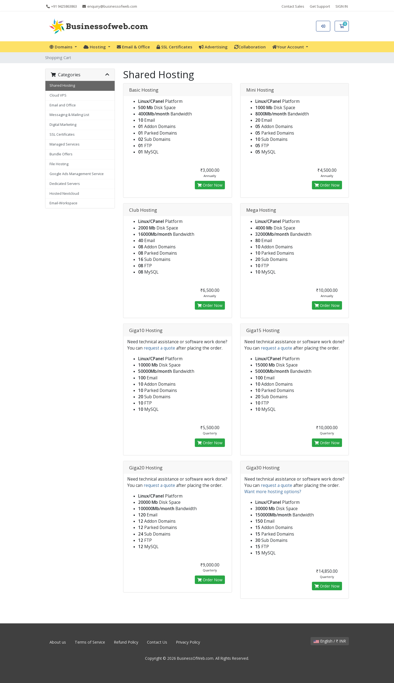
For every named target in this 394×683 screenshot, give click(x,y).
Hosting (95, 47)
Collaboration (250, 47)
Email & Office (133, 47)
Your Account (288, 47)
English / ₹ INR (330, 641)
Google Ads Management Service (77, 174)
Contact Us (157, 642)
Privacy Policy (188, 642)
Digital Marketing (63, 124)
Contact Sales (293, 6)
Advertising (213, 47)
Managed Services (65, 144)
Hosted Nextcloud (64, 193)
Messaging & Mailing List (69, 114)
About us (58, 642)
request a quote (159, 348)
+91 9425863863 (61, 6)
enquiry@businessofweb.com (109, 6)
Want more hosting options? (272, 492)
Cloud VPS (58, 95)
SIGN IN (341, 6)
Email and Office (63, 105)
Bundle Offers (61, 154)
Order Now (209, 185)
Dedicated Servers (65, 183)
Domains (62, 47)
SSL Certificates (174, 47)
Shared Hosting (62, 85)
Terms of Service (90, 642)
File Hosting (59, 164)
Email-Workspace (63, 203)
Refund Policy (126, 642)
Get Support (320, 6)
